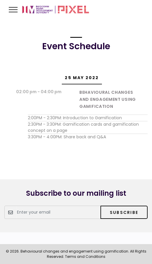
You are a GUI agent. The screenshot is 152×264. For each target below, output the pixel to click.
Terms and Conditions (85, 256)
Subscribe (124, 212)
